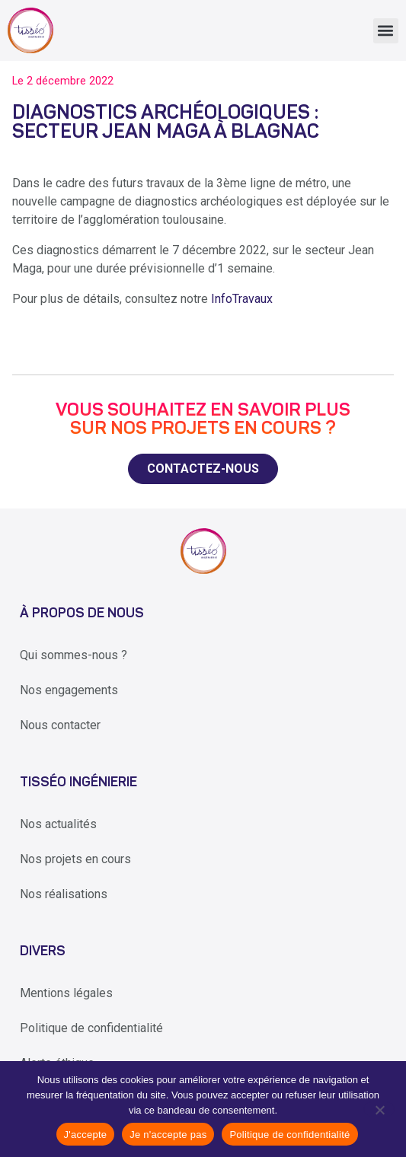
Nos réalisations (63, 894)
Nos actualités (58, 824)
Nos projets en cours (75, 859)
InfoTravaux (242, 299)
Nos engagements (69, 690)
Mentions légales (66, 993)
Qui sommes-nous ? (73, 655)
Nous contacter (60, 725)
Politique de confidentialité (91, 1028)
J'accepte (85, 1134)
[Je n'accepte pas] (379, 1109)
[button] (385, 30)
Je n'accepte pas (167, 1134)
